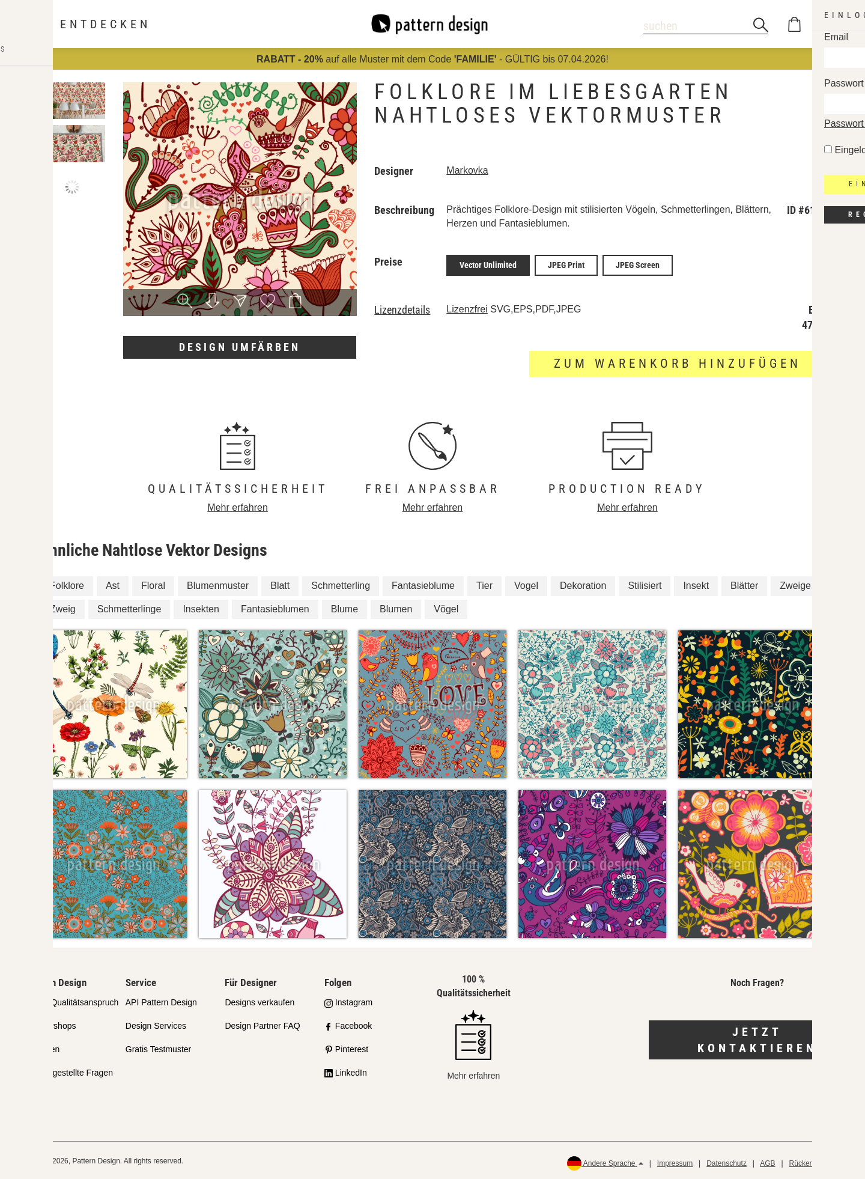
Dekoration (583, 583)
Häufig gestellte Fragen (69, 1071)
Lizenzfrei (466, 307)
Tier (484, 583)
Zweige (795, 583)
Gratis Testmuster (158, 1047)
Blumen (396, 607)
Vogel (526, 583)
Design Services (156, 1024)
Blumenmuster (218, 583)
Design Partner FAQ (262, 1024)
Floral (153, 583)
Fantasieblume (423, 583)
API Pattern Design (161, 1000)
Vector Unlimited (488, 264)
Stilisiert (644, 583)
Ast (113, 583)
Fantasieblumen (275, 607)
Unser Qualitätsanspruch (72, 1000)
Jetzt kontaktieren (757, 1038)
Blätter (744, 583)
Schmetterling (340, 583)
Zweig (63, 607)
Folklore (67, 583)
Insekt (696, 583)
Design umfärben (239, 347)
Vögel (446, 607)
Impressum (675, 1161)
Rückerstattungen (817, 1161)
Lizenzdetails (402, 308)
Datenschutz (726, 1161)
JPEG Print (566, 264)
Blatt (280, 583)
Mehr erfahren (237, 506)
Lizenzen (42, 1047)
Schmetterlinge (129, 607)
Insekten (201, 607)
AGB (767, 1161)
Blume (344, 607)
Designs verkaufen (259, 1000)
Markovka (467, 170)
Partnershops (51, 1024)
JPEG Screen (638, 264)
